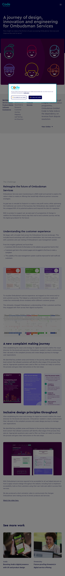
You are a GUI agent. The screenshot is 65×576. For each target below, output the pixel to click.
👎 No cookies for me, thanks (18, 97)
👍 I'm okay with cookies (35, 97)
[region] (32, 93)
